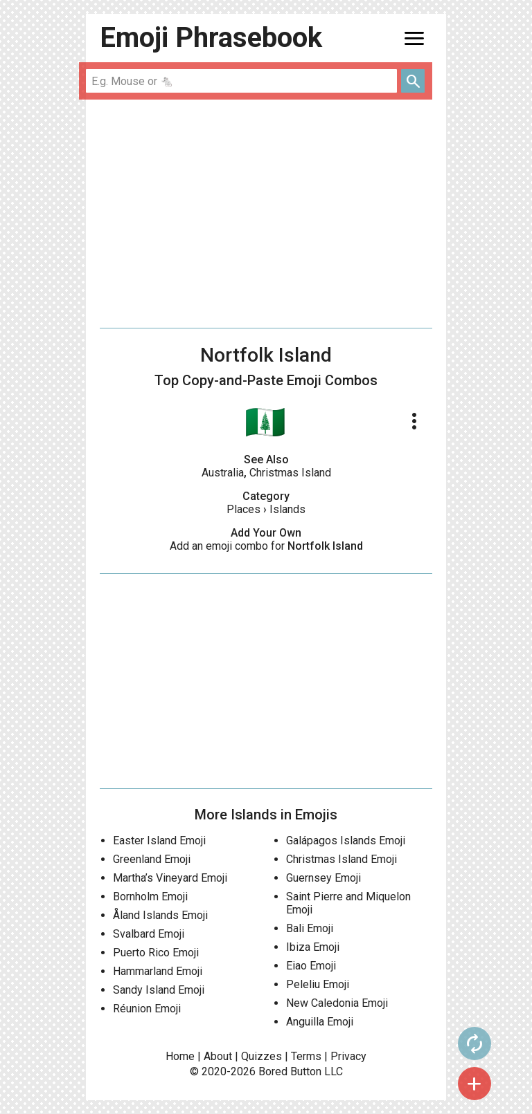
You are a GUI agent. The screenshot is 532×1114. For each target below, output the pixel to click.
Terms (306, 1056)
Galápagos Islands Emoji (345, 840)
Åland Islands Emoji (160, 915)
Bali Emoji (309, 928)
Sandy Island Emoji (158, 989)
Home (180, 1056)
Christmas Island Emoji (341, 859)
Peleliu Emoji (317, 984)
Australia (223, 472)
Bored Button (289, 1071)
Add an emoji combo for (266, 546)
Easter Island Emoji (159, 840)
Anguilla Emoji (319, 1021)
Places (243, 509)
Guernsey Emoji (323, 877)
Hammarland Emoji (157, 971)
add (474, 1083)
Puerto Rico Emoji (156, 952)
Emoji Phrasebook (211, 37)
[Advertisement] (266, 213)
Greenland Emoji (151, 859)
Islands (287, 509)
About (218, 1056)
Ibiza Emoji (312, 947)
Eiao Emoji (311, 965)
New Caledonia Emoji (337, 1003)
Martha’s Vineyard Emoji (170, 877)
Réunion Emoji (147, 1008)
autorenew (474, 1043)
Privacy (348, 1056)
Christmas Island (290, 472)
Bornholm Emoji (150, 896)
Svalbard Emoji (148, 933)
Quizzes (261, 1056)
